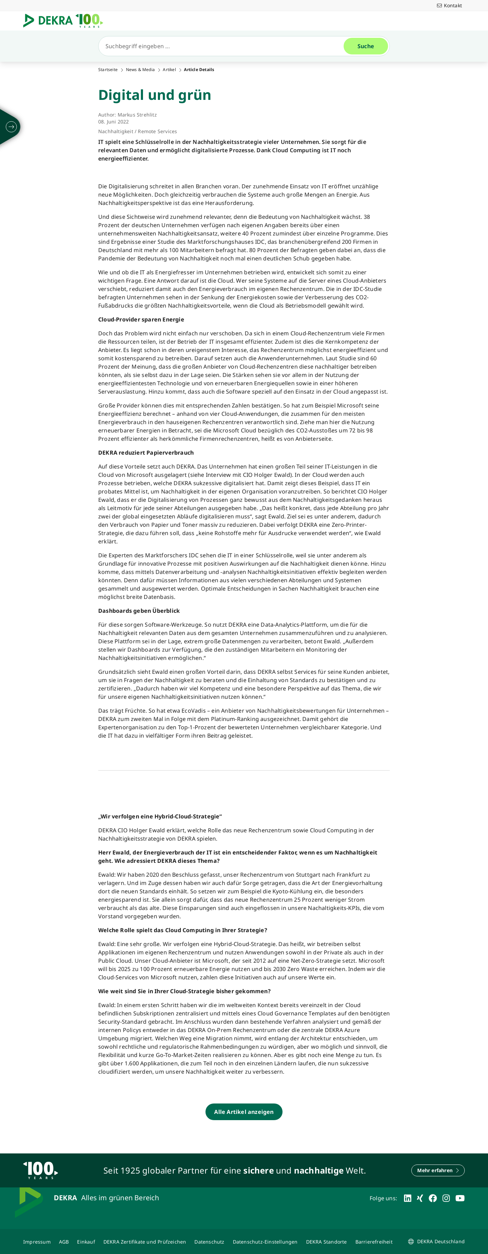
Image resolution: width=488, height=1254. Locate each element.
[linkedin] (407, 1198)
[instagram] (446, 1198)
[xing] (420, 1198)
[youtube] (460, 1198)
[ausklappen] (11, 126)
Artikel (169, 69)
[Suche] (224, 46)
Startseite (108, 69)
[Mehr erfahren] (438, 1170)
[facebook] (433, 1198)
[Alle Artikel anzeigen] (243, 1111)
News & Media (140, 69)
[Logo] (66, 21)
